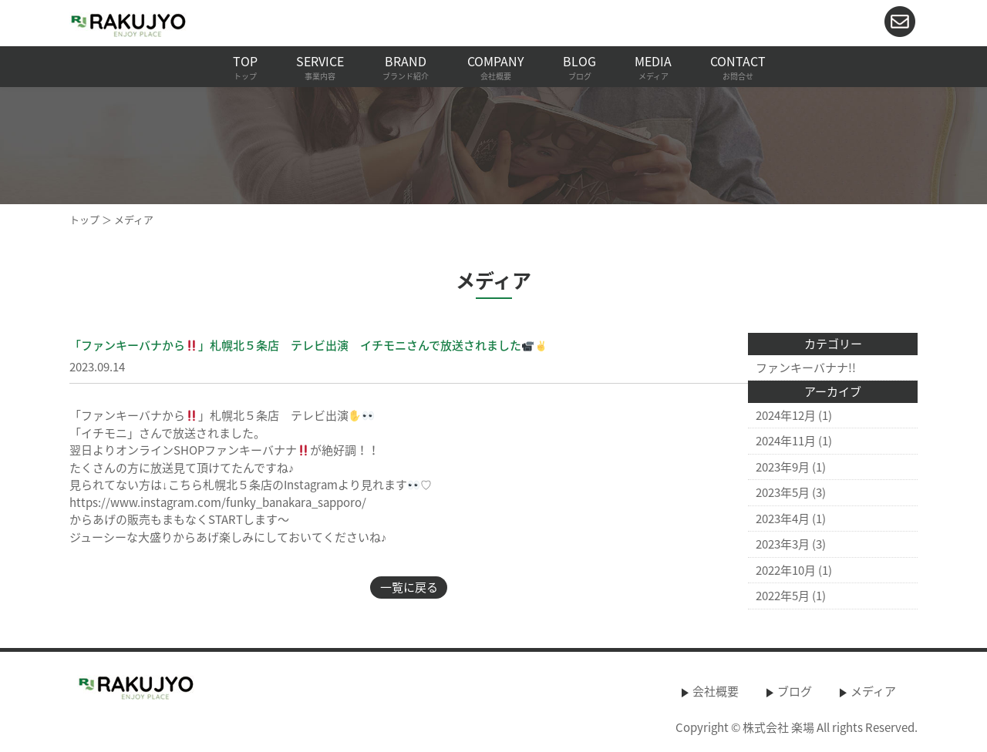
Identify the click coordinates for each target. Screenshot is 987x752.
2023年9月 (783, 466)
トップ (84, 219)
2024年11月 (786, 440)
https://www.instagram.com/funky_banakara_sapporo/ (217, 502)
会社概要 (715, 691)
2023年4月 (783, 518)
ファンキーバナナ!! (806, 367)
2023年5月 (783, 492)
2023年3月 (783, 543)
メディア (873, 691)
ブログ (794, 691)
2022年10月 (786, 570)
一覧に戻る (409, 587)
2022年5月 (783, 595)
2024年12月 (786, 415)
